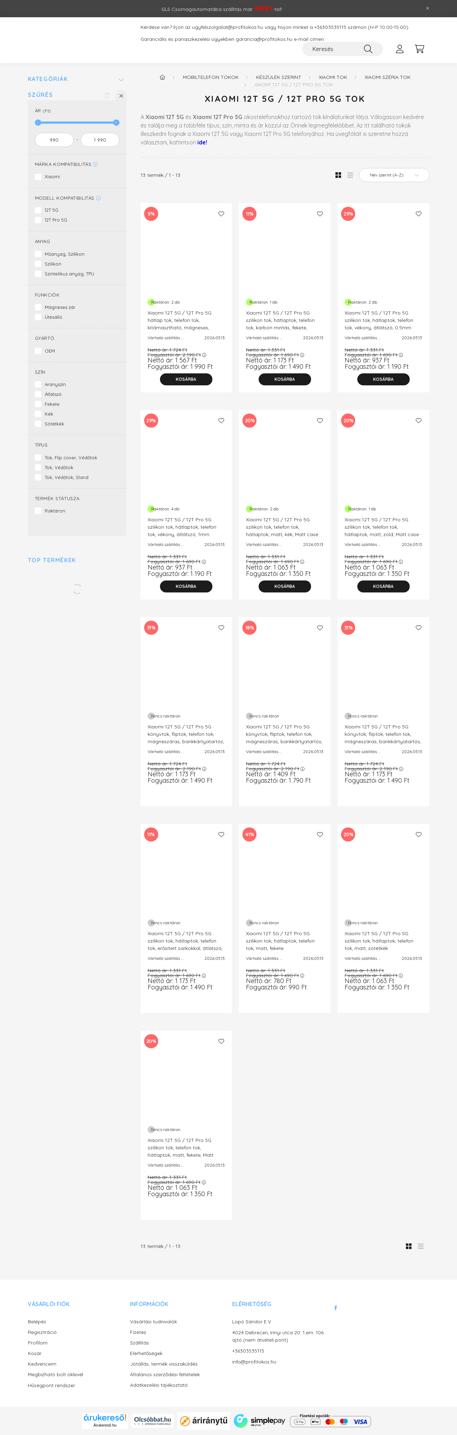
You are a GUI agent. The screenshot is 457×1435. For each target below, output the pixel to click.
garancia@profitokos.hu (264, 39)
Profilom (38, 1343)
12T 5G (51, 210)
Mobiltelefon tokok (211, 77)
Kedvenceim (42, 1364)
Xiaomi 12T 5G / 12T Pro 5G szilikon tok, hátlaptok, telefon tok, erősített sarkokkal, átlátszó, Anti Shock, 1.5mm (185, 944)
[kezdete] (54, 140)
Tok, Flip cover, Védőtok (71, 457)
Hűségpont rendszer (51, 1385)
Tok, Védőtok (59, 467)
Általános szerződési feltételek (165, 1375)
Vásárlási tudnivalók (153, 1322)
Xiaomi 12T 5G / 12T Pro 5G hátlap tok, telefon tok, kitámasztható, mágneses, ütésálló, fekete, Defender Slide (183, 324)
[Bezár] (427, 8)
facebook (336, 1308)
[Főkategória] (162, 77)
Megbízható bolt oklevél (55, 1375)
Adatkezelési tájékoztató (159, 1385)
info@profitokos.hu (254, 1362)
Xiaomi (52, 176)
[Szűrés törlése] (107, 95)
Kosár (35, 1353)
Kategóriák (48, 79)
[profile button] (400, 49)
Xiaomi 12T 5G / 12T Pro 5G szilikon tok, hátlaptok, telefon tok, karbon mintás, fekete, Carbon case (280, 324)
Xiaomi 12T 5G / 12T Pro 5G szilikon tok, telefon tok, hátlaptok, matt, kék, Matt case (282, 527)
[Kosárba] (186, 379)
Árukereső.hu (104, 1425)
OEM (50, 351)
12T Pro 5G (56, 220)
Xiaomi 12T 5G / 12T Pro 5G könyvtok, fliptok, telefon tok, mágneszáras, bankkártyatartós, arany (186, 737)
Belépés (37, 1322)
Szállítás (139, 1343)
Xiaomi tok (333, 77)
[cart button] (420, 49)
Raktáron (55, 511)
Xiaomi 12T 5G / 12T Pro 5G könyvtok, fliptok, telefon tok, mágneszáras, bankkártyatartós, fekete (284, 737)
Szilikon (53, 264)
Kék (49, 414)
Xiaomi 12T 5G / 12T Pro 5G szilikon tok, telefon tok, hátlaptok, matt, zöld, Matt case (382, 527)
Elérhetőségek (146, 1353)
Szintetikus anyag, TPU (69, 274)
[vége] (100, 140)
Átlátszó (53, 394)
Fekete (52, 404)
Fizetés (138, 1332)
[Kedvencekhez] (221, 214)
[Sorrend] (394, 175)
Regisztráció (42, 1332)
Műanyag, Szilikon (65, 254)
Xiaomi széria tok (387, 77)
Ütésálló (53, 317)
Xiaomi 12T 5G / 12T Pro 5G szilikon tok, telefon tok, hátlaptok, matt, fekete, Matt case (181, 1151)
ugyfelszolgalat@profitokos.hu (227, 27)
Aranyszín (55, 384)
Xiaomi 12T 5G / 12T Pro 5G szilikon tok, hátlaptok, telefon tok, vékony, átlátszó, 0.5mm (379, 320)
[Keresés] (342, 49)
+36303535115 (330, 27)
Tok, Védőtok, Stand (66, 477)
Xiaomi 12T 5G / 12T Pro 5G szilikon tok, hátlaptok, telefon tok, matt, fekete (280, 940)
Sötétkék (54, 424)
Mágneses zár (60, 307)
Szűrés (40, 95)
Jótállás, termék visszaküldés (164, 1364)
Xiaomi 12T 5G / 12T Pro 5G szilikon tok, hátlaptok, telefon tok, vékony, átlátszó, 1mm (182, 527)
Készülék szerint (278, 77)
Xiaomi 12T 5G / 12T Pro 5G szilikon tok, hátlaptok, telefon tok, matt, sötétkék (379, 940)
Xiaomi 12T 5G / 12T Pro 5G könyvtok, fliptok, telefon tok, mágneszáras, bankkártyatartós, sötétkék (383, 737)
